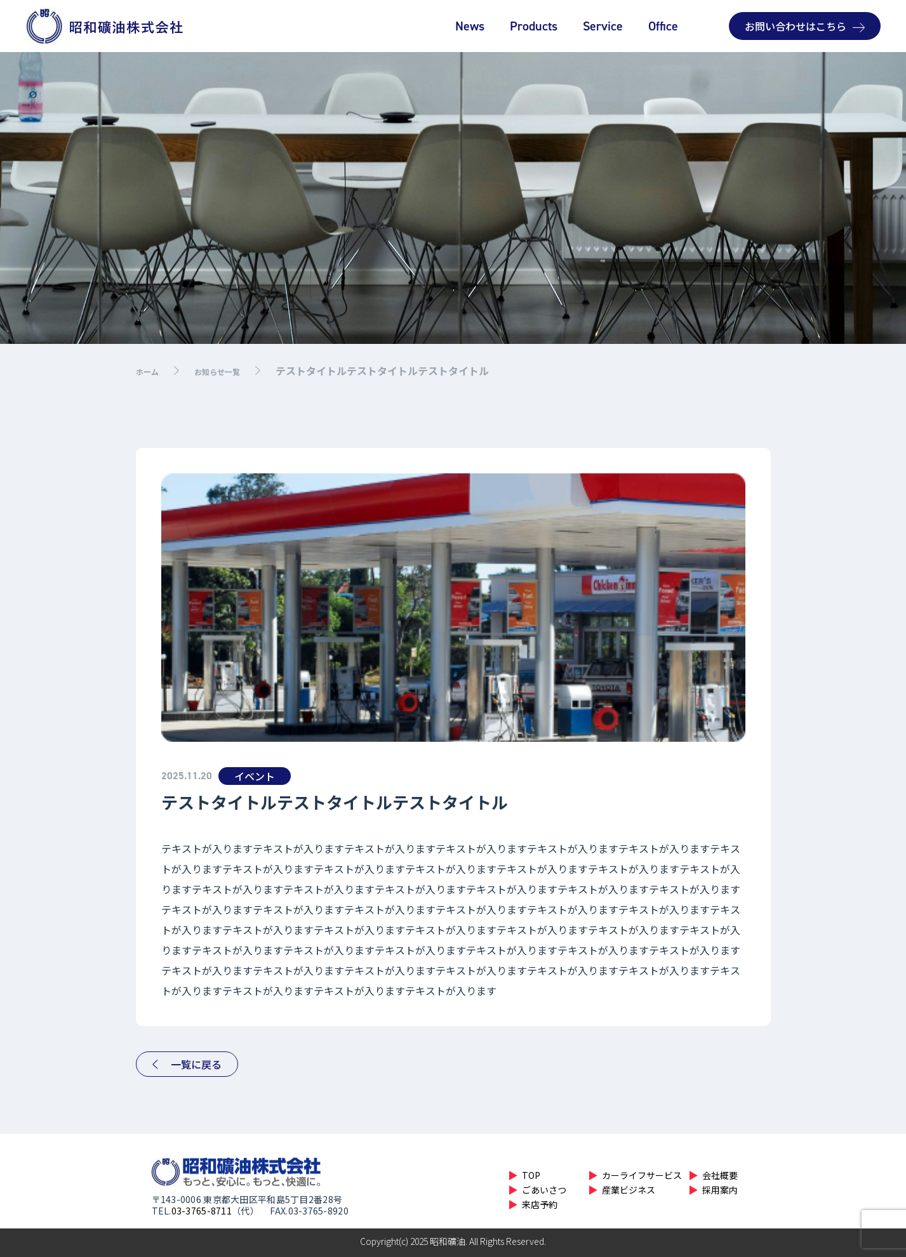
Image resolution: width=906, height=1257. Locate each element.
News (469, 26)
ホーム (151, 370)
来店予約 (539, 1204)
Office (663, 26)
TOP (531, 1175)
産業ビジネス (628, 1189)
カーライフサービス (642, 1175)
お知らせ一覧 (232, 370)
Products (533, 26)
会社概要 (720, 1175)
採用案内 (720, 1189)
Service (603, 26)
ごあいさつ (544, 1189)
